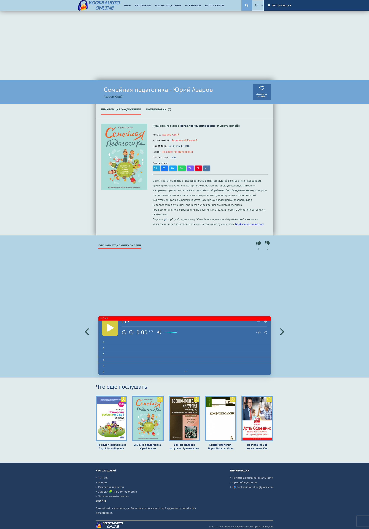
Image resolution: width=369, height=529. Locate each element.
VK (199, 168)
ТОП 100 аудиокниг (168, 5)
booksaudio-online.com (249, 224)
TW (170, 168)
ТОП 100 (103, 477)
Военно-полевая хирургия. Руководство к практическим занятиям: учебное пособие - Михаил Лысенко (184, 446)
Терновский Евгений (184, 140)
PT (192, 168)
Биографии (143, 5)
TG (155, 168)
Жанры (102, 482)
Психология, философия (198, 126)
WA (177, 168)
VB (185, 168)
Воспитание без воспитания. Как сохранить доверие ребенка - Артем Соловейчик (257, 446)
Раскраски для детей (111, 487)
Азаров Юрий (170, 134)
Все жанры (193, 5)
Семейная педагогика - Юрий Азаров (148, 446)
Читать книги (214, 5)
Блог (127, 5)
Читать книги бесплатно (113, 496)
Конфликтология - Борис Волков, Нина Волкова (220, 446)
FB (163, 168)
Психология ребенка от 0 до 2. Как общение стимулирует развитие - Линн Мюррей (111, 446)
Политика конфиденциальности (252, 477)
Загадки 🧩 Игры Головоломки (117, 491)
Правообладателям (244, 482)
